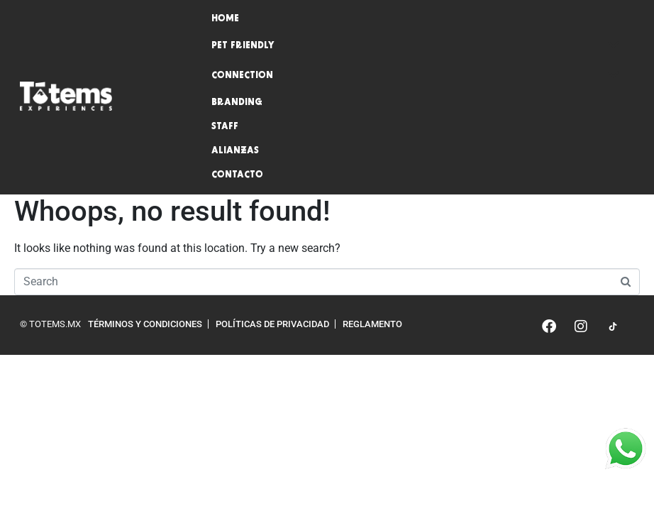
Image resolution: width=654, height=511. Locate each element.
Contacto (237, 175)
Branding (236, 103)
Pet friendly (416, 46)
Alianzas (235, 151)
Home (225, 19)
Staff (224, 127)
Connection (416, 76)
